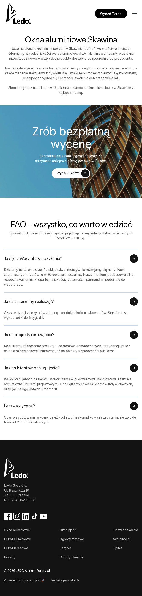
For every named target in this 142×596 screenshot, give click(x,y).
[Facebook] (8, 519)
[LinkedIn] (25, 519)
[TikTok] (34, 519)
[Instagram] (16, 519)
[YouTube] (43, 519)
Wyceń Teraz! (111, 14)
